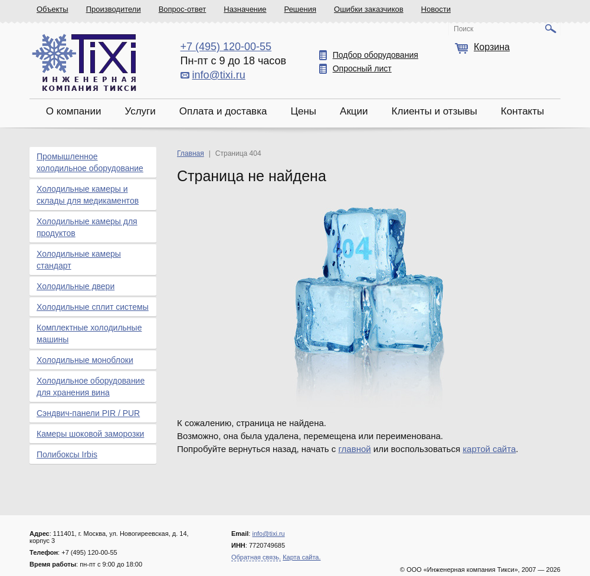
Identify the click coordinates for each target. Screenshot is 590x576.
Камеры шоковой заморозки (90, 433)
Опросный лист (362, 68)
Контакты (522, 111)
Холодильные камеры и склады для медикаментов (88, 194)
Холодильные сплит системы (93, 307)
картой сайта (489, 449)
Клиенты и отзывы (434, 111)
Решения (300, 9)
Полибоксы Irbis (67, 454)
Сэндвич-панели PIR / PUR (88, 413)
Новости (436, 9)
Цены (303, 111)
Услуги (139, 111)
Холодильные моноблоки (85, 360)
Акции (354, 111)
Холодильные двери (75, 286)
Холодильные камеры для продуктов (87, 227)
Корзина (492, 47)
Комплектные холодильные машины (89, 333)
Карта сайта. (301, 557)
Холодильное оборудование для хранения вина (91, 386)
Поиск (463, 29)
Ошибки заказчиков (369, 9)
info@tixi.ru (218, 75)
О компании (73, 111)
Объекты (52, 9)
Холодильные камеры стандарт (79, 259)
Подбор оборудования (375, 55)
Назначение (245, 9)
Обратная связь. (256, 557)
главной (354, 449)
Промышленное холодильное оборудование (90, 162)
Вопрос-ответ (182, 9)
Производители (113, 9)
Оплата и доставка (223, 111)
